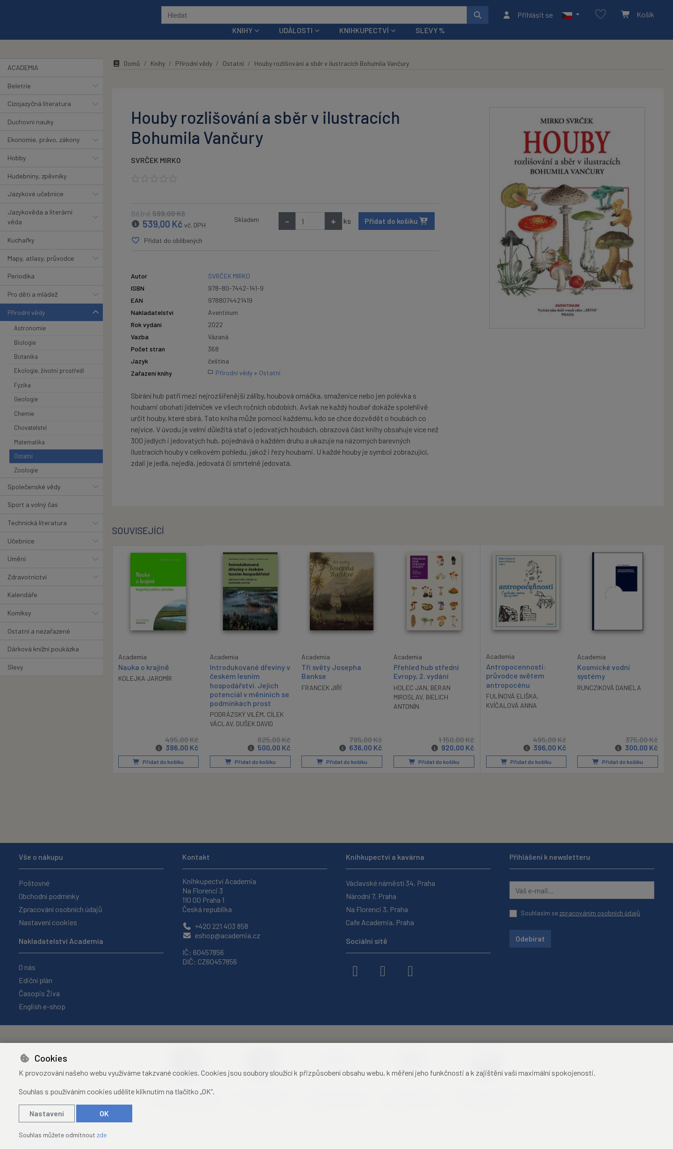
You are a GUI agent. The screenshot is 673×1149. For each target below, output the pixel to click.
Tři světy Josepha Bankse (331, 684)
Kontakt (196, 856)
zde (102, 1135)
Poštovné (34, 882)
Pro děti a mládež (32, 307)
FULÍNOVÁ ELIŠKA (511, 709)
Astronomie (30, 340)
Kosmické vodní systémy (603, 684)
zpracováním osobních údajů (599, 913)
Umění (16, 571)
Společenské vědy (34, 499)
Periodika (21, 289)
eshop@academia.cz (221, 935)
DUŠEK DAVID (254, 736)
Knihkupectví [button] (364, 42)
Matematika (29, 454)
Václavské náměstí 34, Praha (390, 882)
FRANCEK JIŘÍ (321, 700)
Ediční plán (35, 980)
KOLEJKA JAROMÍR (145, 691)
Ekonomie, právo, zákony (43, 152)
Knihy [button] (242, 42)
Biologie (25, 354)
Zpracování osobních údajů (60, 909)
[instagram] (382, 970)
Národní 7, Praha (371, 896)
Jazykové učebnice (35, 206)
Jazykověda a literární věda (39, 230)
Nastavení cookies (48, 922)
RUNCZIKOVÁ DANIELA (609, 700)
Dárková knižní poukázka (43, 661)
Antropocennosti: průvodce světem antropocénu (516, 688)
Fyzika (22, 397)
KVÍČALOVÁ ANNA (511, 718)
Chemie (24, 425)
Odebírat (530, 938)
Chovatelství (30, 440)
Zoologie (26, 482)
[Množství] (310, 234)
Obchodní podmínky (49, 896)
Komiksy (19, 625)
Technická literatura (37, 535)
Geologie (26, 411)
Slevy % (430, 42)
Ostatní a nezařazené (38, 643)
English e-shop (42, 1006)
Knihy (157, 76)
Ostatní (23, 468)
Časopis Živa (39, 993)
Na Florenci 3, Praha (377, 909)
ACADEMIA (22, 80)
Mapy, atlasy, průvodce (40, 271)
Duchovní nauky (30, 134)
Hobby (16, 170)
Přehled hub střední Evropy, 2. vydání (426, 684)
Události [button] (296, 42)
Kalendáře (22, 607)
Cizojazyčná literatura (39, 116)
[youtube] (410, 970)
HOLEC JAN (410, 700)
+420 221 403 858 (215, 925)
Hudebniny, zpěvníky (37, 188)
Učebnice (21, 553)
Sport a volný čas (32, 517)
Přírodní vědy (26, 324)
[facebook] (355, 970)
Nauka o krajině (143, 679)
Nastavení (46, 1113)
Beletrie (19, 98)
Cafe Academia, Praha (380, 922)
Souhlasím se (580, 913)
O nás (27, 967)
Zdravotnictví (27, 589)
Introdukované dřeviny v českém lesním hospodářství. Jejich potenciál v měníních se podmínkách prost (249, 697)
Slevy (15, 680)
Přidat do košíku (397, 233)
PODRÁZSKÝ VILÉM (237, 727)
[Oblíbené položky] (600, 21)
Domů (126, 76)
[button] (570, 21)
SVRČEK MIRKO (156, 172)
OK (104, 1113)
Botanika (26, 369)
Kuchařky (21, 253)
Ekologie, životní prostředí (49, 383)
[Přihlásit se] (527, 21)
